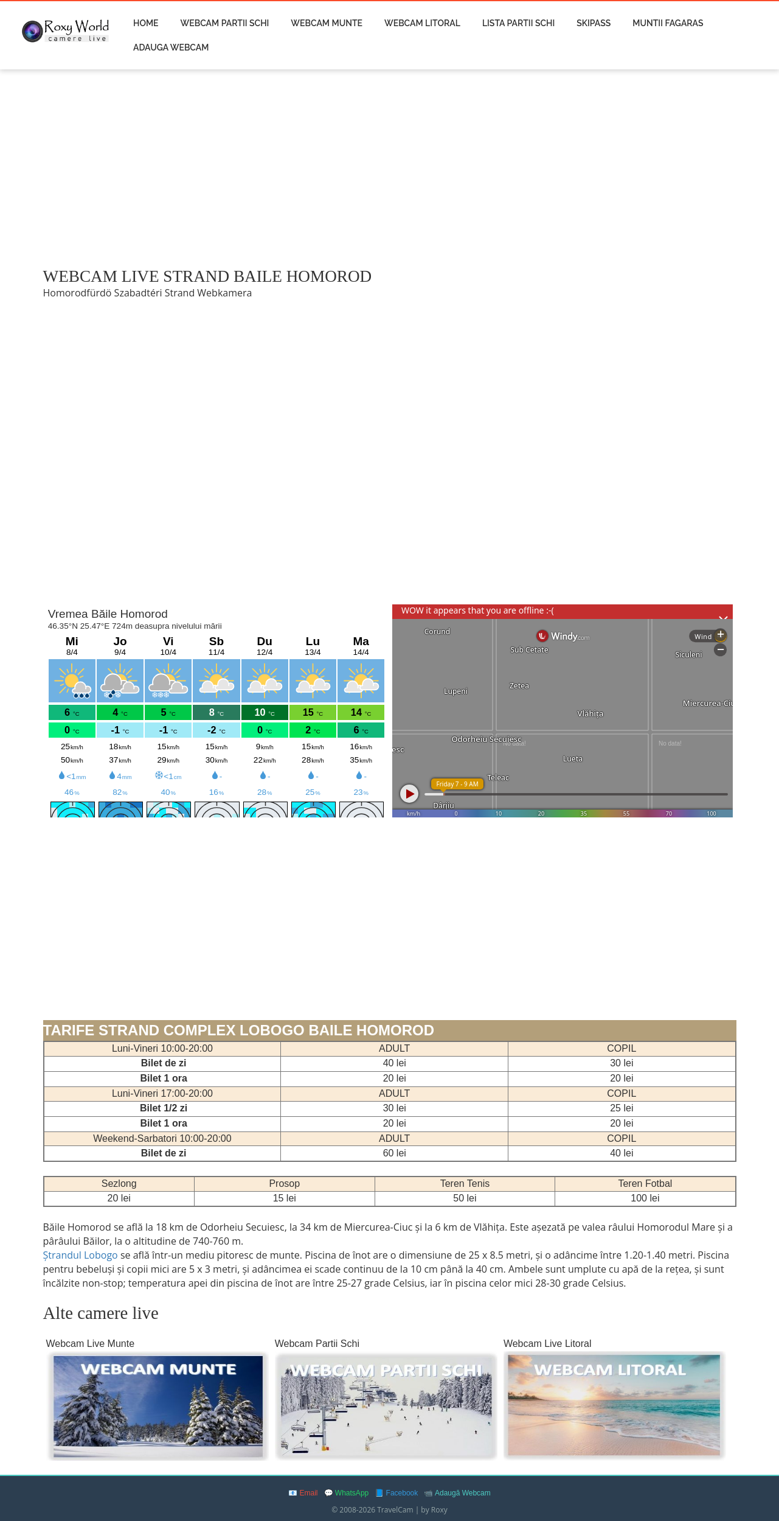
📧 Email (302, 1493)
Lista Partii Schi (518, 23)
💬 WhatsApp (346, 1493)
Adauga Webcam (171, 47)
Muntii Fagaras (667, 23)
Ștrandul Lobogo (81, 1255)
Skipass (593, 23)
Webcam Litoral (422, 23)
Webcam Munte (326, 23)
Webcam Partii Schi (225, 23)
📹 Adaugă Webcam (457, 1493)
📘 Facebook (396, 1493)
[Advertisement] (389, 168)
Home (146, 23)
